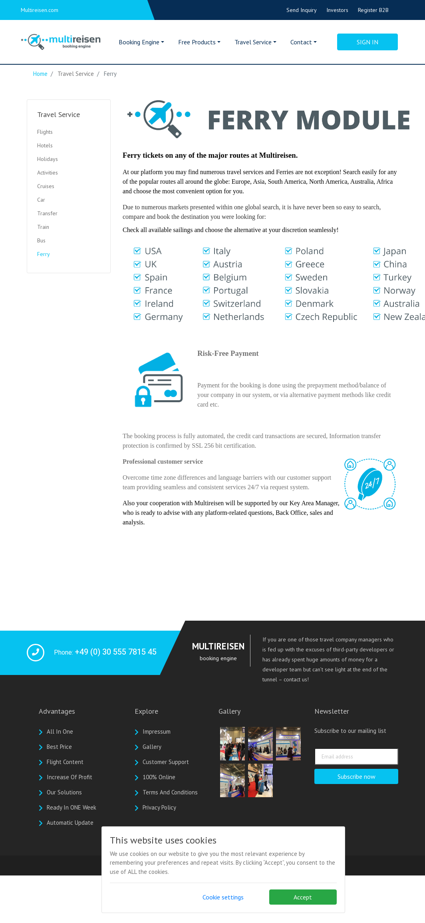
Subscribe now (356, 776)
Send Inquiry (301, 10)
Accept (303, 897)
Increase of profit (69, 777)
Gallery (152, 746)
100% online (159, 777)
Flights (45, 131)
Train (43, 226)
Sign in (367, 42)
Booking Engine (139, 42)
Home (40, 73)
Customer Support (166, 762)
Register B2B (373, 10)
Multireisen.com (39, 10)
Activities (47, 172)
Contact (301, 42)
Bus (41, 240)
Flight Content (65, 762)
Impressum (157, 731)
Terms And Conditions (170, 792)
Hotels (45, 145)
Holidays (47, 159)
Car (41, 199)
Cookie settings (223, 897)
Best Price (59, 746)
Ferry (43, 254)
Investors (337, 10)
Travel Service (253, 42)
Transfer (47, 213)
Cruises (45, 186)
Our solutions (64, 792)
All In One (60, 731)
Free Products (197, 42)
